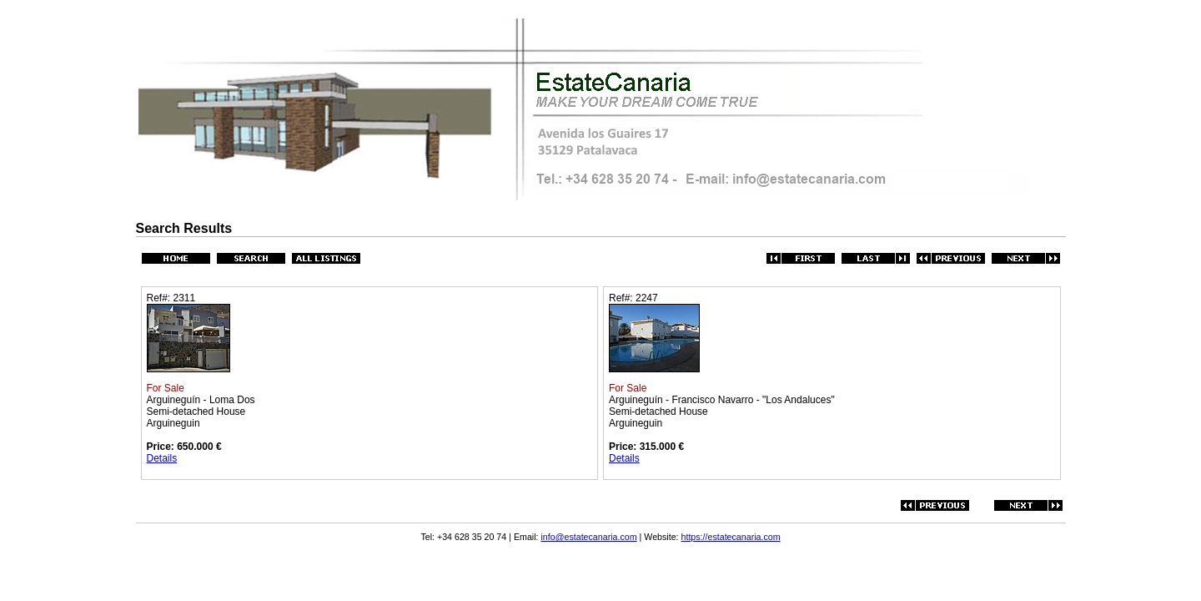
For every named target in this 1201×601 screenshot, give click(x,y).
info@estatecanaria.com (589, 537)
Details (162, 458)
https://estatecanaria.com (731, 537)
